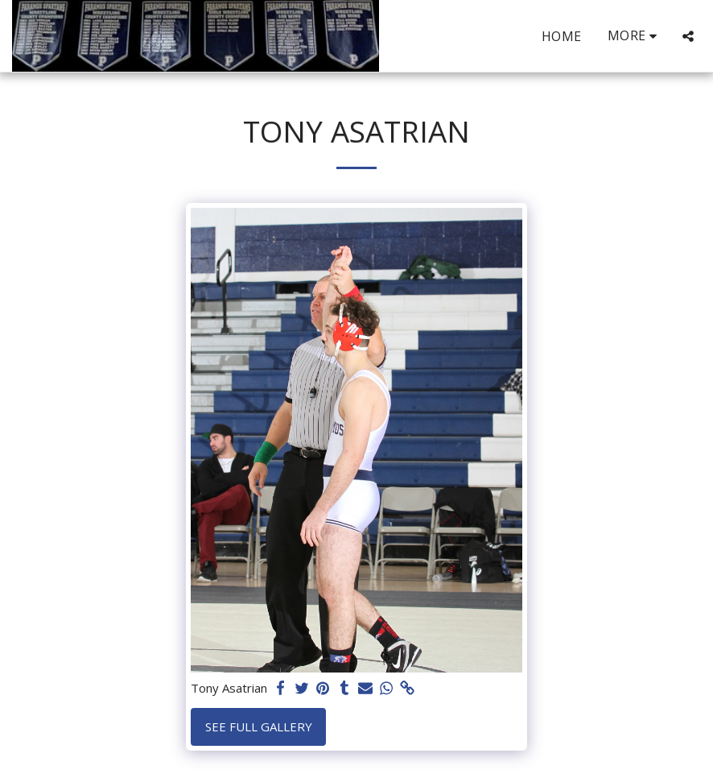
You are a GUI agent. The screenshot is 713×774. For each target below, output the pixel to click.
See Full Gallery (258, 726)
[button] (688, 36)
